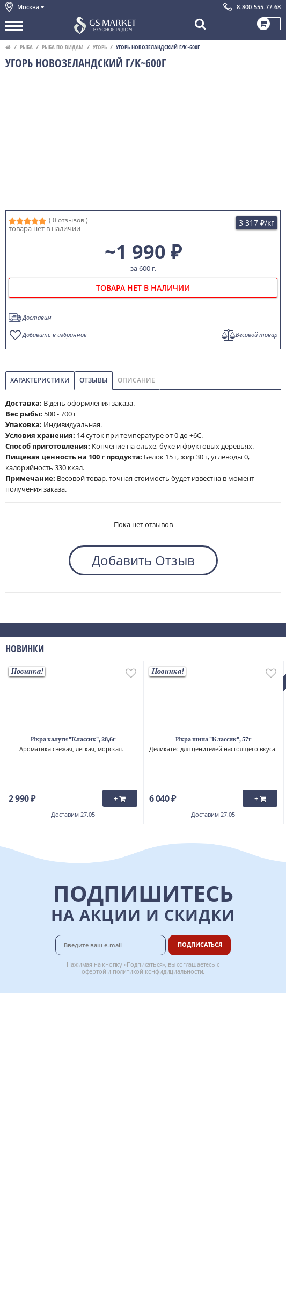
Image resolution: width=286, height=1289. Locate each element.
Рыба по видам (63, 47)
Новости (19, 1056)
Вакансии (186, 1115)
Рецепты (185, 1056)
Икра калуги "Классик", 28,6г (73, 740)
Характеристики (40, 380)
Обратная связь (31, 1044)
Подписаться (200, 944)
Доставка (186, 1008)
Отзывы (93, 380)
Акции (15, 1067)
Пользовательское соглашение (57, 1079)
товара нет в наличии (143, 288)
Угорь (100, 47)
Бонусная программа (207, 1031)
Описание (136, 380)
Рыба (26, 47)
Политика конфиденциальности (58, 1091)
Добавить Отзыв (143, 560)
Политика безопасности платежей (62, 1115)
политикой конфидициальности (158, 971)
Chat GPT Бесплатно (143, 1167)
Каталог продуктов (37, 1008)
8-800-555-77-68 (259, 7)
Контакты (21, 1031)
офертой (94, 971)
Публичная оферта (36, 1103)
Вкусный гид (191, 1067)
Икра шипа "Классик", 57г (213, 740)
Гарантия (186, 1044)
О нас (14, 1020)
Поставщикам (194, 1091)
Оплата (183, 1020)
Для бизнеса (191, 1103)
